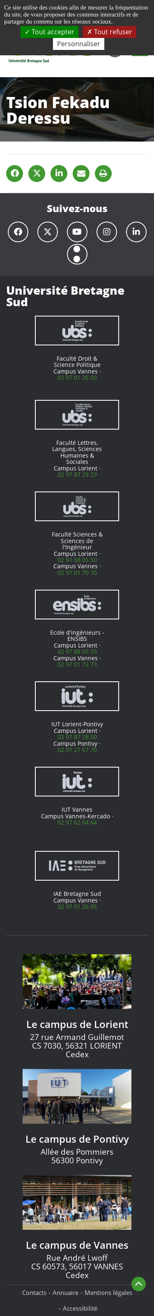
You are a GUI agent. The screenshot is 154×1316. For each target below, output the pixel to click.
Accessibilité (80, 1308)
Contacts (34, 1292)
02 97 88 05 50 (77, 560)
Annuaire (65, 1292)
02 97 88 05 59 (77, 651)
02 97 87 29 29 (77, 474)
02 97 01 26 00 (77, 377)
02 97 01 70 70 (77, 572)
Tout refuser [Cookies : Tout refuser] (109, 31)
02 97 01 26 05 (77, 906)
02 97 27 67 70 (77, 750)
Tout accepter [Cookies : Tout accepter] (49, 31)
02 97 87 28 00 (77, 737)
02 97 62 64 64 (77, 822)
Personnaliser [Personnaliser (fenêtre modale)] (78, 43)
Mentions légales (108, 1292)
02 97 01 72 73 (77, 664)
